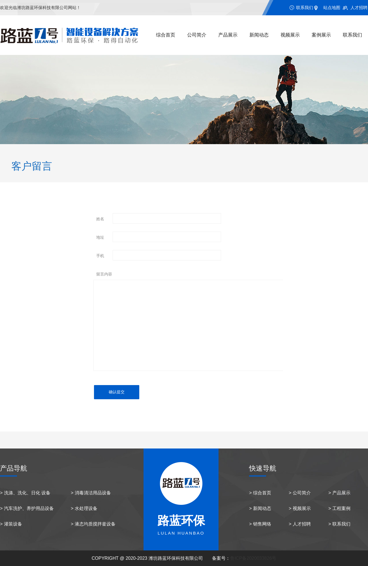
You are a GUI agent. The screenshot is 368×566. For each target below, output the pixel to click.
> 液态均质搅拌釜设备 (93, 524)
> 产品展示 (339, 492)
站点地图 (331, 7)
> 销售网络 (260, 524)
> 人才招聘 (300, 524)
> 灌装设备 (11, 524)
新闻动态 (259, 35)
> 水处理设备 (84, 508)
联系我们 (304, 7)
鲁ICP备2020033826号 (253, 558)
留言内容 (104, 274)
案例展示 (321, 35)
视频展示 (290, 35)
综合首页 (165, 35)
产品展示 (228, 35)
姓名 (100, 219)
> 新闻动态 (260, 508)
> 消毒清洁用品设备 (91, 492)
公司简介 (196, 35)
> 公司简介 (300, 492)
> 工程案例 (339, 508)
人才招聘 (358, 7)
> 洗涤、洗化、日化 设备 (25, 492)
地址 (100, 237)
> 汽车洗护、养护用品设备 (27, 508)
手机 (100, 255)
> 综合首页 (260, 492)
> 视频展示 (300, 508)
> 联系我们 (339, 524)
